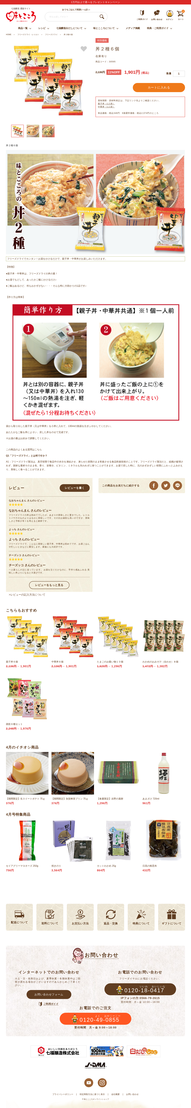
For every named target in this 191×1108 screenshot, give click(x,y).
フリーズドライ (51, 34)
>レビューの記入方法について (27, 594)
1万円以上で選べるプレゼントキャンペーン (95, 2)
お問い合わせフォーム (48, 994)
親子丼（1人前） (106, 103)
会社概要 (115, 1094)
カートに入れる (159, 87)
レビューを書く (74, 487)
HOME (8, 34)
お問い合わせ (132, 1094)
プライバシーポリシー (62, 1094)
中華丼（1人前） (106, 107)
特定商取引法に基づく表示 (92, 1094)
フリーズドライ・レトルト (28, 34)
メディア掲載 (133, 28)
